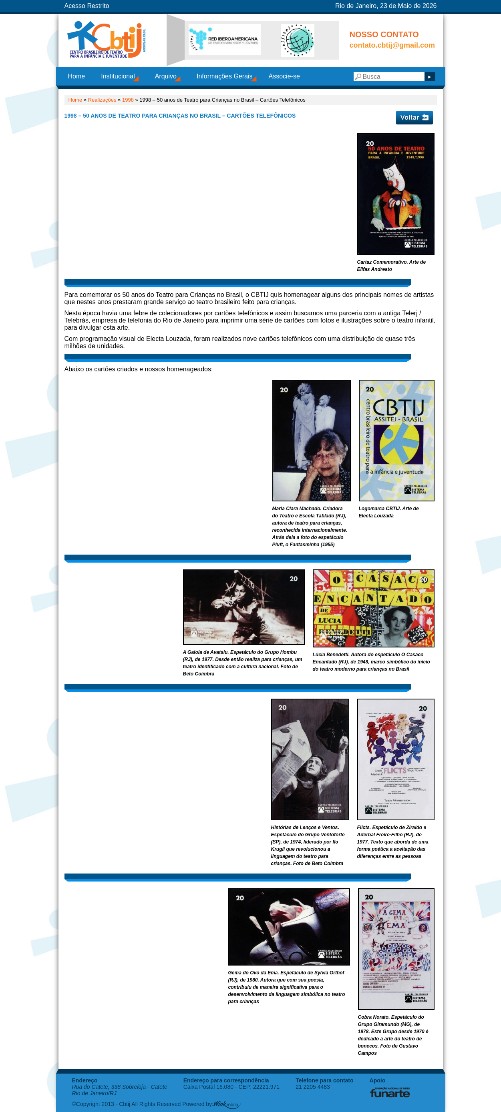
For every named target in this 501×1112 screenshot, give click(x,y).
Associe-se (284, 76)
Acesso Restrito (86, 5)
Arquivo (166, 76)
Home (76, 76)
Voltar (414, 117)
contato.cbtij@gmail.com (392, 45)
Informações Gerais (225, 76)
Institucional (118, 76)
